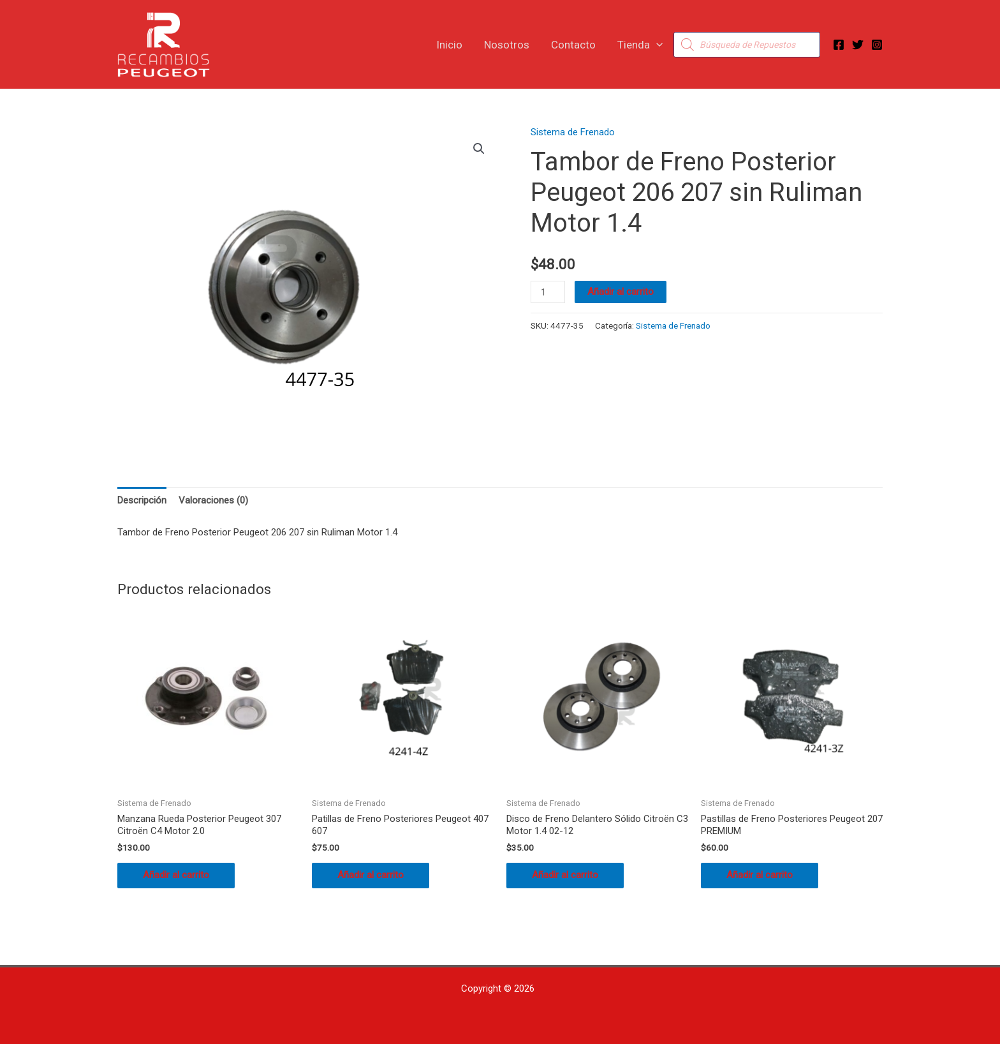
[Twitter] (858, 44)
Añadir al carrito (620, 291)
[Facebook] (838, 44)
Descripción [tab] (141, 500)
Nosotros (506, 44)
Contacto (573, 44)
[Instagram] (877, 44)
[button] (656, 44)
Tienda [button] (640, 44)
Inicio (449, 44)
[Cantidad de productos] (548, 292)
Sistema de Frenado (573, 132)
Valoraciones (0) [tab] (213, 500)
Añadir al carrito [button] (176, 875)
